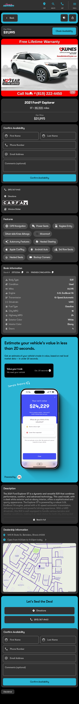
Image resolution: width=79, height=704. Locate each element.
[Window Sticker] (12, 209)
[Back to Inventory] (10, 18)
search (53, 8)
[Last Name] (58, 136)
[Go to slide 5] (47, 93)
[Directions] (10, 196)
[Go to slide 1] (30, 93)
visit (44, 8)
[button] (44, 5)
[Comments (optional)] (39, 166)
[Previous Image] (5, 67)
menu (74, 8)
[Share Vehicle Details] (72, 17)
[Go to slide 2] (35, 93)
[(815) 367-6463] (12, 189)
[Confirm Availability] (39, 178)
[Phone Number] (39, 145)
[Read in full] (39, 519)
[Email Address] (39, 154)
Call (62, 8)
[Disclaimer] (7, 691)
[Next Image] (73, 67)
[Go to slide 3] (39, 93)
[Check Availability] (64, 31)
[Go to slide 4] (43, 93)
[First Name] (21, 136)
